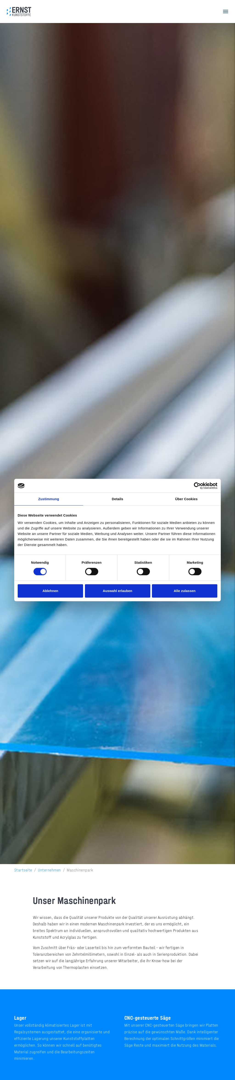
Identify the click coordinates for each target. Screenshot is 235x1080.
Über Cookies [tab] (186, 499)
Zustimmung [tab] (48, 499)
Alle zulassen (185, 591)
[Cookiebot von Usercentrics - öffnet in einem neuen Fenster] (197, 485)
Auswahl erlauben (117, 591)
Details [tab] (117, 499)
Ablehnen (50, 591)
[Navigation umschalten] (225, 11)
